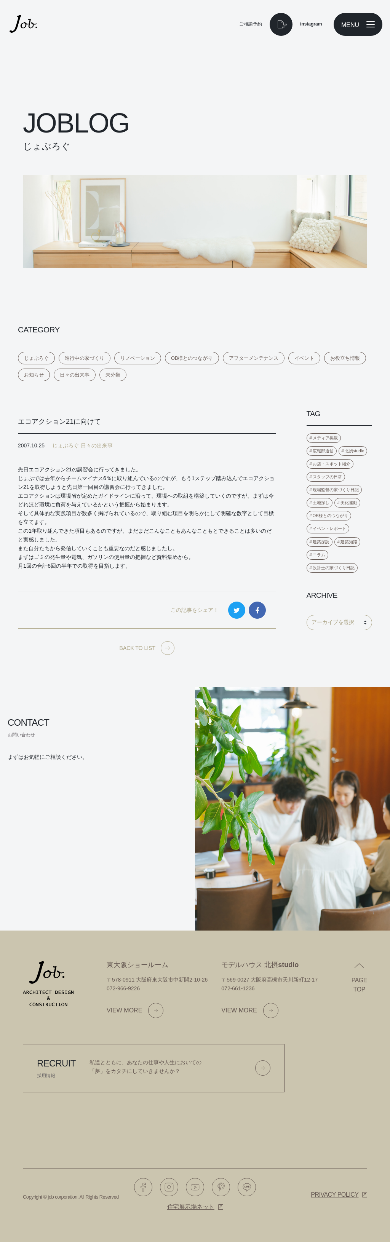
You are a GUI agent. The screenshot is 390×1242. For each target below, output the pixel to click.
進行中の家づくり (84, 358)
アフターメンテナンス (253, 358)
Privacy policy (334, 1194)
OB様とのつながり (192, 358)
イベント (304, 358)
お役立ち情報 (345, 358)
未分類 (112, 375)
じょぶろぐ (36, 358)
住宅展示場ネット (190, 1207)
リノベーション (137, 358)
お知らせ (34, 375)
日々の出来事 (75, 375)
